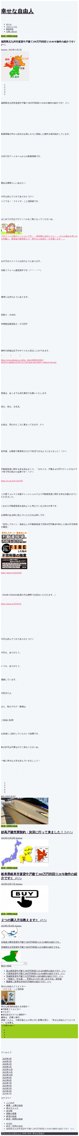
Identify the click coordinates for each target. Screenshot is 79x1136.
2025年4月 (7, 1091)
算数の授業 (11, 1113)
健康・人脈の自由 (14, 1105)
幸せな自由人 (17, 11)
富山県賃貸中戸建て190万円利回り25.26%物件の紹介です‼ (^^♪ (36, 971)
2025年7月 (7, 1083)
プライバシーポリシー (11, 1133)
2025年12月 (7, 1069)
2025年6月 (7, 1086)
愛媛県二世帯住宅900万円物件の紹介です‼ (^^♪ (28, 982)
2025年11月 (7, 1072)
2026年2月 (7, 1064)
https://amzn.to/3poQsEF (11, 573)
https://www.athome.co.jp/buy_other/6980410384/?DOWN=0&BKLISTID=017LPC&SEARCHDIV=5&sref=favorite (28, 361)
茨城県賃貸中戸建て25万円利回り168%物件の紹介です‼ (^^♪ (34, 976)
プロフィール (11, 27)
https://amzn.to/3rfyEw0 (11, 604)
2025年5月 (7, 1088)
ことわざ (10, 1103)
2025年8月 (7, 1080)
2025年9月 (7, 1078)
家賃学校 (9, 29)
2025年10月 (7, 1075)
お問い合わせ (11, 32)
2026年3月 (7, 1061)
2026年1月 (7, 1067)
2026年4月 (7, 1059)
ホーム (9, 24)
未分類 (9, 1111)
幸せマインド (12, 1108)
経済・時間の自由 (9, 36)
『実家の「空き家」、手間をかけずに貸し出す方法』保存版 (34, 979)
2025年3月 (7, 1094)
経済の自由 (11, 1116)
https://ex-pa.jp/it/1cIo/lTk (12, 481)
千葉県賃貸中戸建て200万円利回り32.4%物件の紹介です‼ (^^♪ (35, 973)
